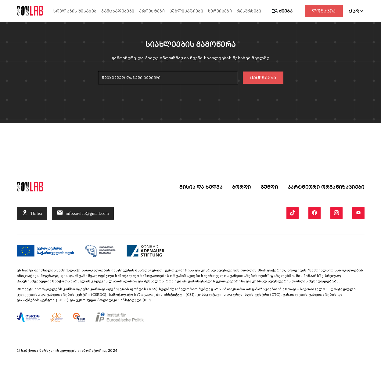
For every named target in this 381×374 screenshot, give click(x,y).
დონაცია (324, 11)
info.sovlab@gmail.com (83, 213)
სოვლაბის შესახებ (74, 11)
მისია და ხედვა (200, 187)
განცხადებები (117, 11)
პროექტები (152, 11)
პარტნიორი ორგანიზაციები (326, 187)
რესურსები (249, 11)
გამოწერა (263, 77)
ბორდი (241, 187)
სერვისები (220, 11)
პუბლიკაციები (186, 11)
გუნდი (269, 187)
